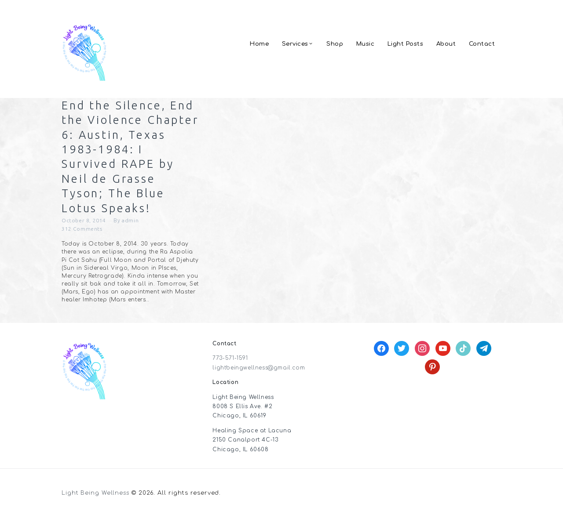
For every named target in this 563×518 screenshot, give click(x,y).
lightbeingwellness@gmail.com (258, 369)
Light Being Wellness (96, 495)
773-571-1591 (230, 360)
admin (130, 222)
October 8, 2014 (84, 222)
